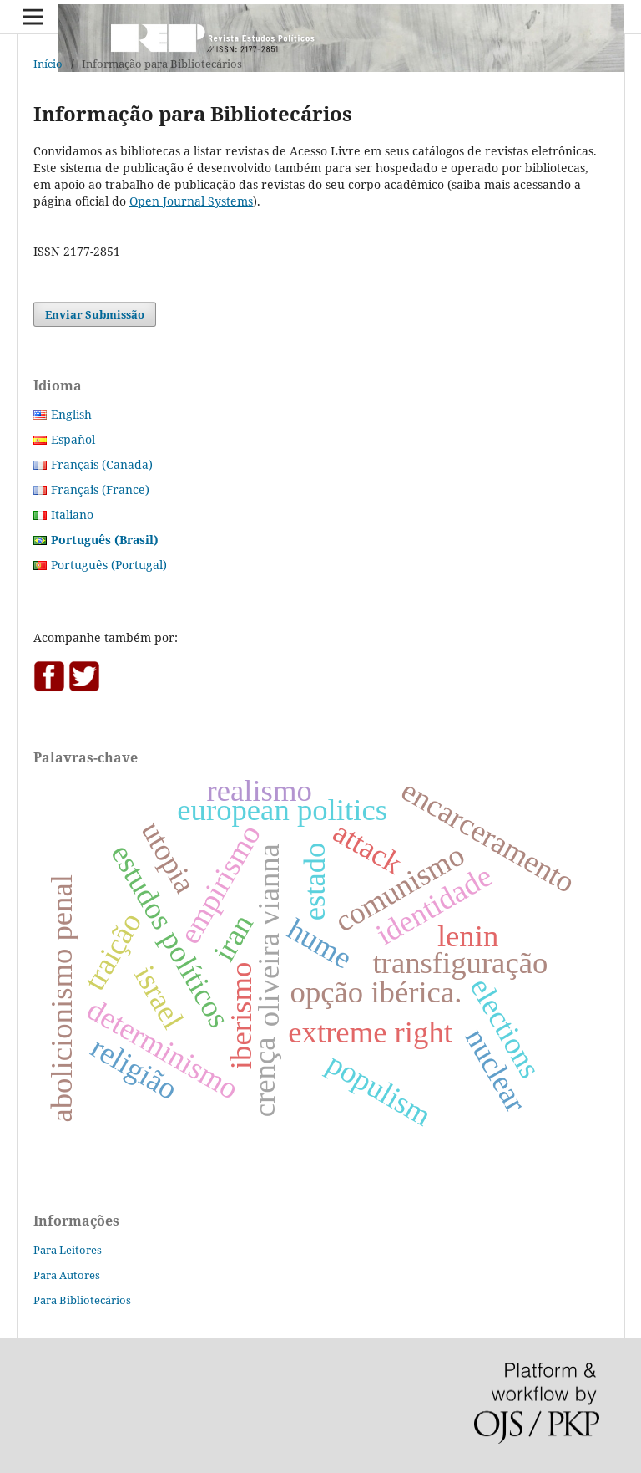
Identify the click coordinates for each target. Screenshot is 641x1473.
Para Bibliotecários (82, 1299)
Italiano (72, 514)
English (71, 414)
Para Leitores (67, 1249)
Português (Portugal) (109, 565)
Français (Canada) (102, 464)
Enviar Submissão (94, 314)
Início (48, 63)
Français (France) (100, 489)
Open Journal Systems (191, 201)
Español (73, 439)
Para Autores (66, 1274)
